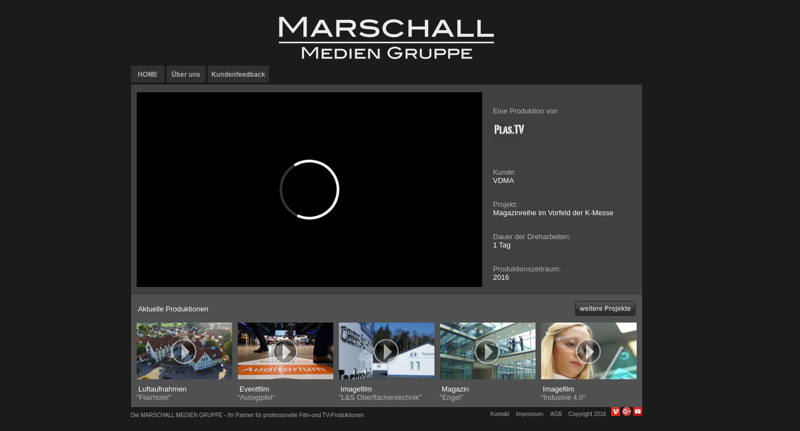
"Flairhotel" (154, 397)
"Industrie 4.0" (563, 397)
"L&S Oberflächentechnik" (380, 397)
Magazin (454, 389)
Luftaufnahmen (162, 389)
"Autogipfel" (256, 397)
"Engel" (451, 397)
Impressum (529, 414)
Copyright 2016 (589, 414)
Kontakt (500, 414)
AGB (556, 414)
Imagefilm (355, 389)
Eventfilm (253, 389)
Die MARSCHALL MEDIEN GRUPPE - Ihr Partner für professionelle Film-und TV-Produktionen (247, 415)
